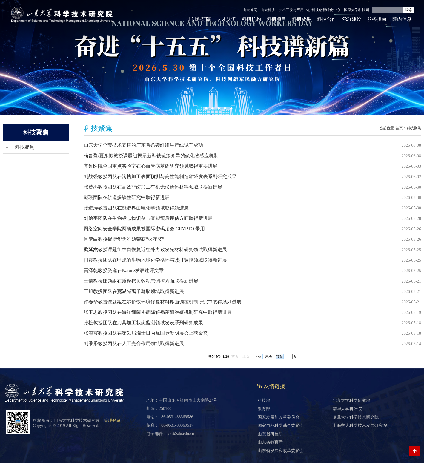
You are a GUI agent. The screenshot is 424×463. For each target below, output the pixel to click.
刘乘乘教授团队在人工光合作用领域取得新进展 (134, 343)
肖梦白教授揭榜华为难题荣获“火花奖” (124, 239)
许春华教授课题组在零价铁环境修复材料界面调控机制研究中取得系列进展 (162, 301)
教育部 (264, 409)
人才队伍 (226, 19)
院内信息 (401, 19)
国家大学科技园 (356, 10)
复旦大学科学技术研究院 (356, 417)
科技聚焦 (24, 147)
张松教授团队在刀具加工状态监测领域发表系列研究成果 (143, 322)
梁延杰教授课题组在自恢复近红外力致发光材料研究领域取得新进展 (155, 249)
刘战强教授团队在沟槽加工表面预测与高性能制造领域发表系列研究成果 (160, 176)
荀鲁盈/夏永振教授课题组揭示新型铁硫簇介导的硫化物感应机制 (151, 155)
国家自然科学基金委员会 (281, 425)
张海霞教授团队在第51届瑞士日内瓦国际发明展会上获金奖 (146, 333)
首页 (399, 128)
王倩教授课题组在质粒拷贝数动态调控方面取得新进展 (141, 280)
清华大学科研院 (347, 409)
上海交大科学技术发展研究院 (360, 425)
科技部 (264, 400)
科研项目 (276, 19)
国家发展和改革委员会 (278, 417)
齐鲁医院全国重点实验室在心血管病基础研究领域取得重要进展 (150, 166)
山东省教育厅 (270, 442)
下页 (257, 356)
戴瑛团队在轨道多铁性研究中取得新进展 (127, 197)
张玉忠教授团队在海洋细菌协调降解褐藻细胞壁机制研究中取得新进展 (158, 312)
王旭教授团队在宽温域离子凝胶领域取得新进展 (134, 291)
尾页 (268, 356)
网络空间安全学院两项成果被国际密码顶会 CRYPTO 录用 (144, 228)
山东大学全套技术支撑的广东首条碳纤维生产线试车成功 (143, 145)
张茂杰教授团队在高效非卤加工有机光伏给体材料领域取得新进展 (153, 186)
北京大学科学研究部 (351, 400)
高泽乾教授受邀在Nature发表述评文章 (124, 270)
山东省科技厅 (270, 434)
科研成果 (301, 19)
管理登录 (112, 420)
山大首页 (250, 10)
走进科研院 (199, 19)
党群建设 (351, 19)
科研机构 (251, 19)
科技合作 (326, 19)
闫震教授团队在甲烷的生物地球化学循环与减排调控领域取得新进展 (155, 260)
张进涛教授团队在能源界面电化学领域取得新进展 (136, 207)
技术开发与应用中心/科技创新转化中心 (309, 10)
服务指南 (376, 19)
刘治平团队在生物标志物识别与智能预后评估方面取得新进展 (148, 218)
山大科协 (268, 10)
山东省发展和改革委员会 (281, 450)
